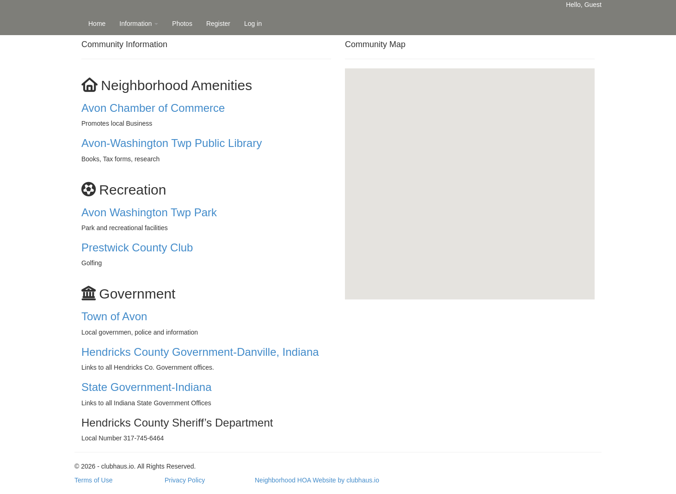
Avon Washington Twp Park (149, 212)
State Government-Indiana (146, 387)
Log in (253, 23)
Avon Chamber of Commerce (153, 108)
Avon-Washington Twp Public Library (171, 143)
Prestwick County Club (137, 247)
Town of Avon (114, 316)
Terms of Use (93, 480)
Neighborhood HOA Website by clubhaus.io (317, 480)
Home (96, 23)
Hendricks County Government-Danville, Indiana (200, 352)
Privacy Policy (185, 480)
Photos (182, 23)
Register (218, 23)
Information (138, 23)
